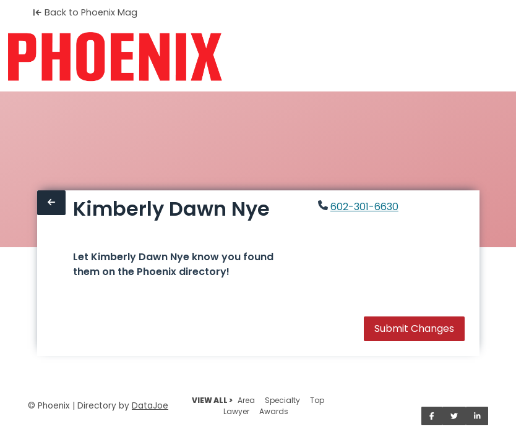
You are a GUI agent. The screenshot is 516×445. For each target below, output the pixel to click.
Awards (273, 411)
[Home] (115, 57)
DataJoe (150, 406)
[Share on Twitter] (454, 416)
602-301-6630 (364, 207)
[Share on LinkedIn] (477, 416)
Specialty (282, 400)
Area (246, 400)
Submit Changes (414, 328)
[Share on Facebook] (431, 416)
